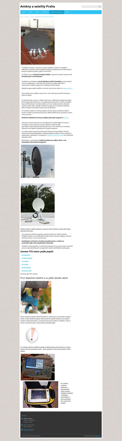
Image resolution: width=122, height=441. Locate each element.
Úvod (21, 16)
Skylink (65, 118)
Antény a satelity (29, 16)
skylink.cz (67, 88)
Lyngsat (61, 135)
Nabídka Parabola (52, 135)
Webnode (98, 436)
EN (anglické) (26, 255)
